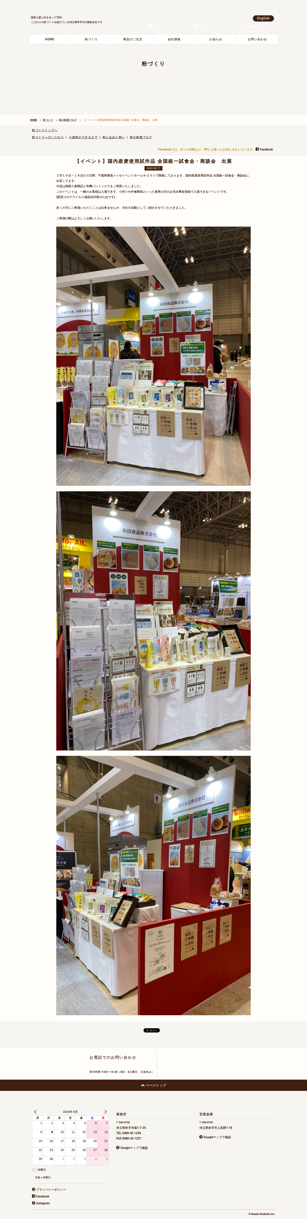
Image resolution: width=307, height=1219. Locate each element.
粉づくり (91, 39)
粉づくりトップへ (45, 130)
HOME (49, 39)
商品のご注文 (132, 39)
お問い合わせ (257, 39)
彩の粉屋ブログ (68, 120)
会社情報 (174, 39)
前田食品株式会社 (63, 6)
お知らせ (215, 39)
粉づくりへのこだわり (48, 137)
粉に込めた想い (114, 137)
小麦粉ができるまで (83, 137)
